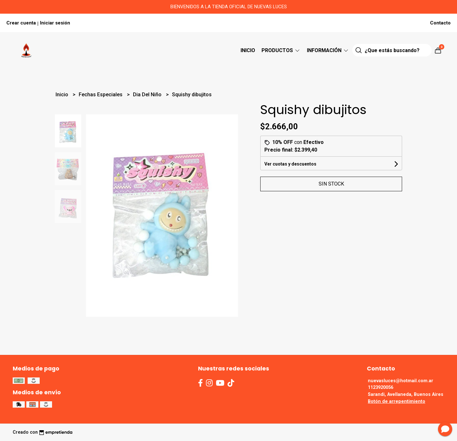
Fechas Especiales (101, 95)
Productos (281, 50)
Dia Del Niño (148, 95)
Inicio (248, 50)
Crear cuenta (21, 23)
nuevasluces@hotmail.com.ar (400, 380)
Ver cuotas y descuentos (290, 163)
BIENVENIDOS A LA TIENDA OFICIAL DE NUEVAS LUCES (228, 7)
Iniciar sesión (55, 23)
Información (328, 50)
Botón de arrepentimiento (396, 401)
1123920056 (380, 387)
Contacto (440, 23)
